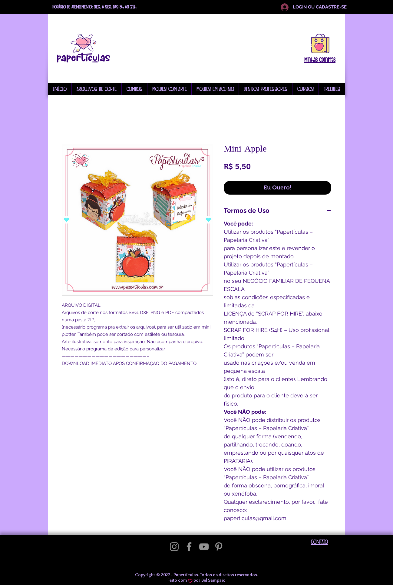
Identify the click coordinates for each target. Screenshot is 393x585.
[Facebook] (189, 547)
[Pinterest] (219, 547)
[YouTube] (204, 547)
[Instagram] (174, 547)
